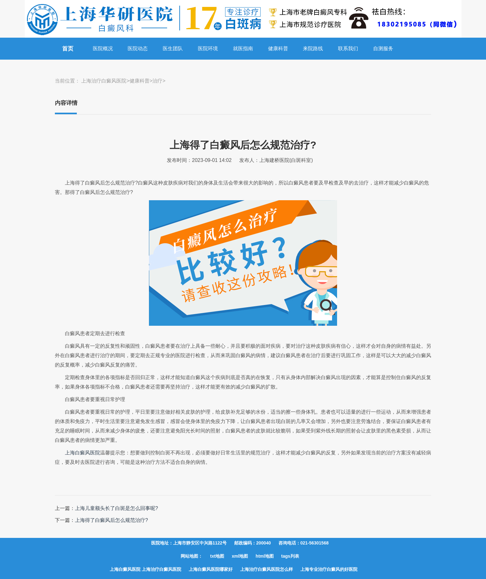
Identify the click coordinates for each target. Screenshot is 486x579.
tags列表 (290, 556)
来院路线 (313, 48)
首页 (67, 49)
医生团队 (173, 48)
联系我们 (348, 48)
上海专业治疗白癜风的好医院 (328, 569)
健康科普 (278, 48)
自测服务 (383, 48)
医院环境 (208, 48)
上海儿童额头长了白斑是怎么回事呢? (116, 508)
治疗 (157, 80)
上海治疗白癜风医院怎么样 (266, 569)
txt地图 (217, 556)
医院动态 (138, 48)
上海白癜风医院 (82, 452)
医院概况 (103, 48)
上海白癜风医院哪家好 (211, 569)
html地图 (265, 556)
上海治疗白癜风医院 (103, 80)
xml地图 (240, 556)
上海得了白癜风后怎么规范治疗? (111, 520)
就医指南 (243, 48)
